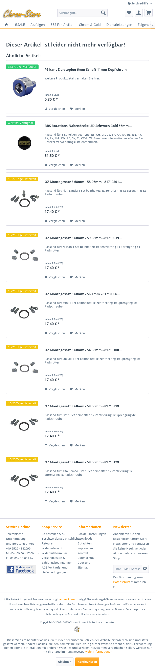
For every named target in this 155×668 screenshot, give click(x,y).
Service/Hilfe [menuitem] (138, 3)
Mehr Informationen (98, 651)
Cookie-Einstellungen (92, 534)
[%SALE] (20, 25)
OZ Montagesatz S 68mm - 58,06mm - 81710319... (83, 406)
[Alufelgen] (38, 25)
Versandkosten (67, 599)
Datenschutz (86, 558)
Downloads (85, 538)
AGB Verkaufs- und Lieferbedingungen (55, 569)
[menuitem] (82, 13)
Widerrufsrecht (52, 548)
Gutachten (85, 543)
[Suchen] (103, 13)
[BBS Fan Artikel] (62, 25)
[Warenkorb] (149, 13)
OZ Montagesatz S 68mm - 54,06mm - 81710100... (83, 350)
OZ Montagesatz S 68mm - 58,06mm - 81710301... (83, 182)
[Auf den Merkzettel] (77, 108)
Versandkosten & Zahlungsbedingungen (57, 560)
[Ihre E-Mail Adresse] (127, 569)
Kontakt (83, 553)
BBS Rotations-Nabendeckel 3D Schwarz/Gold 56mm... (88, 126)
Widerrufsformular (54, 553)
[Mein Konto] (139, 13)
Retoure (47, 543)
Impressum (85, 548)
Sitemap (83, 567)
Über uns (84, 562)
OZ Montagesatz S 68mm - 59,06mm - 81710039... (83, 238)
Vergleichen (55, 109)
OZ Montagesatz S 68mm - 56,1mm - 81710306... (82, 294)
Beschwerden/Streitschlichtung (58, 538)
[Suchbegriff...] (82, 13)
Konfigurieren (87, 662)
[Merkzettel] (129, 13)
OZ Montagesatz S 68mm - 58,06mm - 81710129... (83, 462)
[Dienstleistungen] (119, 25)
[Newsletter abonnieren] (145, 569)
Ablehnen (64, 662)
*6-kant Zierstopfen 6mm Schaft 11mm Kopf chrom (86, 70)
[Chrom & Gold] (90, 25)
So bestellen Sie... (54, 534)
